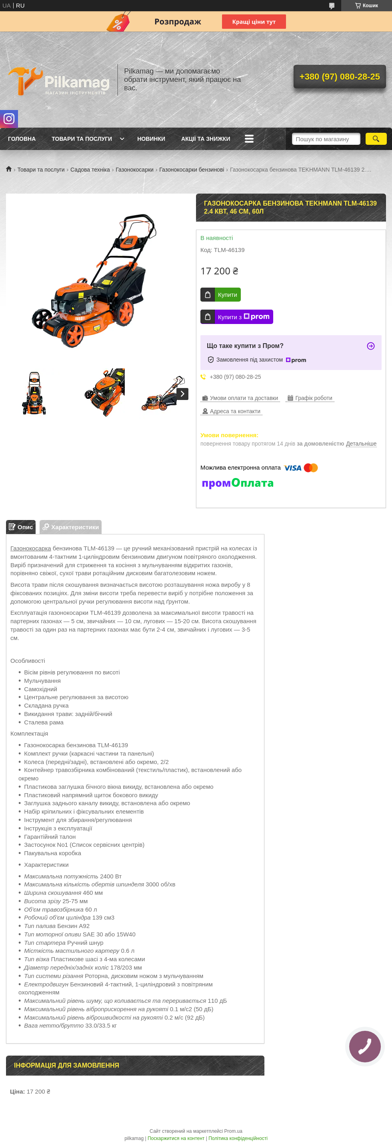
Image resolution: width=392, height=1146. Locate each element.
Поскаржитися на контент (176, 1138)
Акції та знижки (205, 139)
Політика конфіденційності (238, 1138)
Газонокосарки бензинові (191, 169)
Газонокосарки (135, 169)
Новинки (151, 139)
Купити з (244, 316)
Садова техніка (90, 169)
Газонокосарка (30, 548)
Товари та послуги (82, 139)
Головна (22, 139)
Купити (227, 294)
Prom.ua (233, 1131)
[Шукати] (376, 139)
